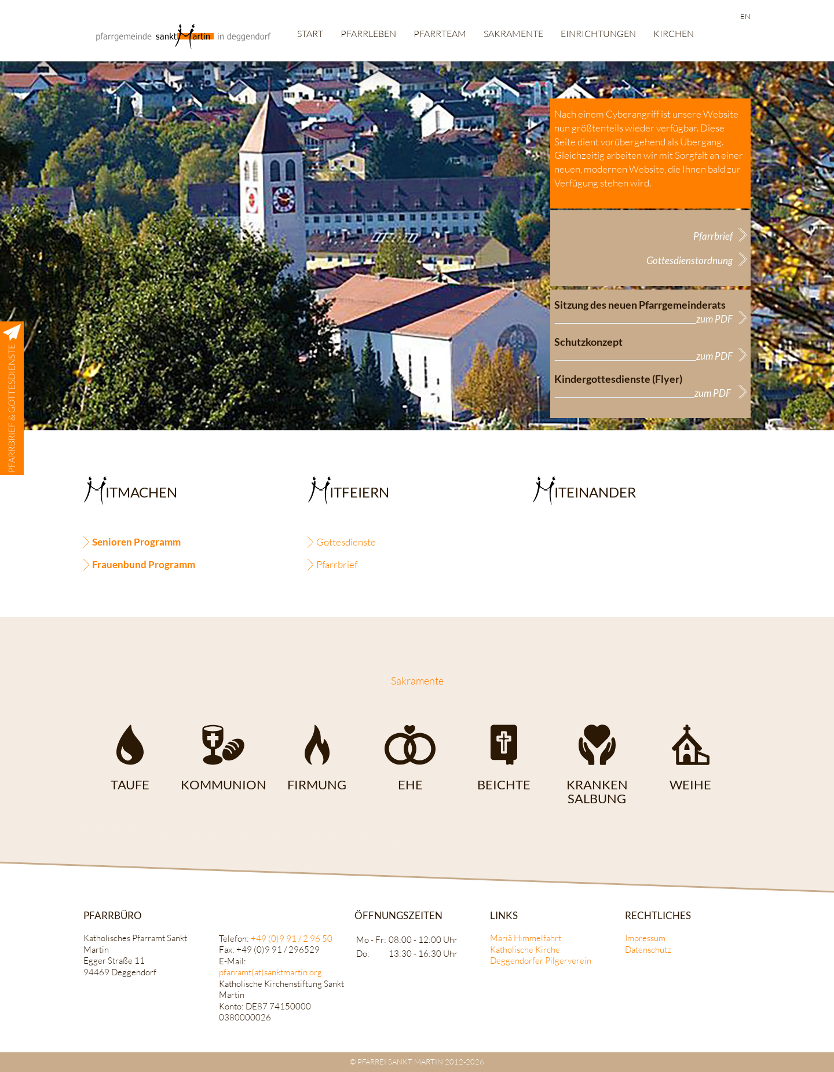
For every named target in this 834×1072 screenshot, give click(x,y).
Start (310, 33)
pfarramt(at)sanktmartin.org (270, 972)
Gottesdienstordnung (689, 260)
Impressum (645, 937)
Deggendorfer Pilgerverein (540, 960)
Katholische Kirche (525, 949)
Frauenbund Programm (143, 564)
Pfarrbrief (713, 236)
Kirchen (673, 33)
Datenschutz (648, 949)
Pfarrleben (368, 33)
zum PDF (714, 319)
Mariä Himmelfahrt (525, 937)
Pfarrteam (440, 33)
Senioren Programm (136, 542)
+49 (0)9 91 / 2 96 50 (291, 938)
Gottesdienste (346, 542)
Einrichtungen (598, 33)
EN (745, 16)
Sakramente (513, 33)
